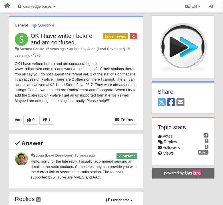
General (21, 25)
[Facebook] (171, 103)
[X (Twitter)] (162, 103)
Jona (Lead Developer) (106, 49)
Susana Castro (32, 49)
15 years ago (85, 155)
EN (192, 6)
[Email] (180, 103)
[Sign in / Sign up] (211, 6)
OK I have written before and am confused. (62, 39)
